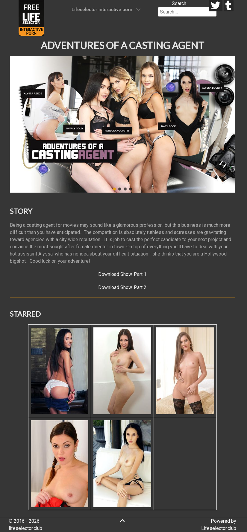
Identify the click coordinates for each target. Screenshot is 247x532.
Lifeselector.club (218, 528)
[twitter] (215, 5)
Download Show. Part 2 (122, 287)
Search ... (181, 3)
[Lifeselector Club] (31, 17)
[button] (19, 124)
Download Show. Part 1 (122, 274)
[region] (122, 124)
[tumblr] (229, 5)
